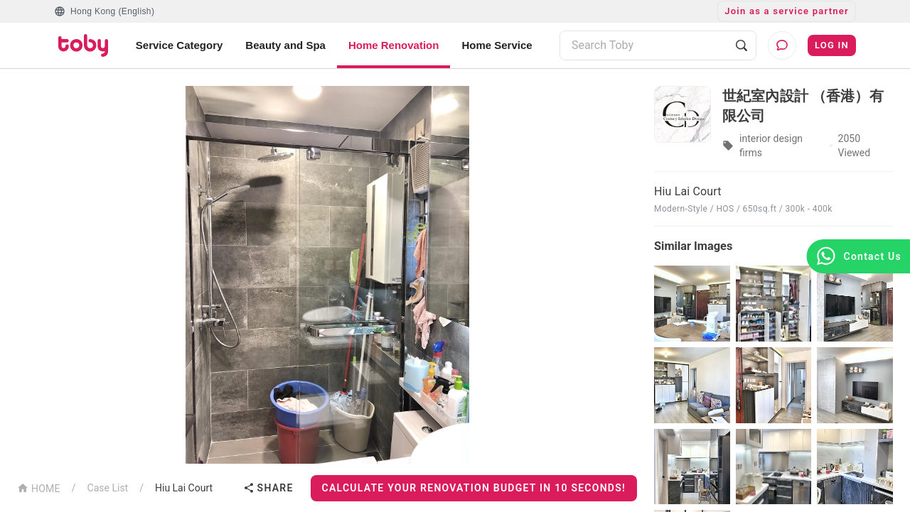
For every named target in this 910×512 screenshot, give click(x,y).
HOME (38, 487)
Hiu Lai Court (184, 488)
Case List (108, 488)
